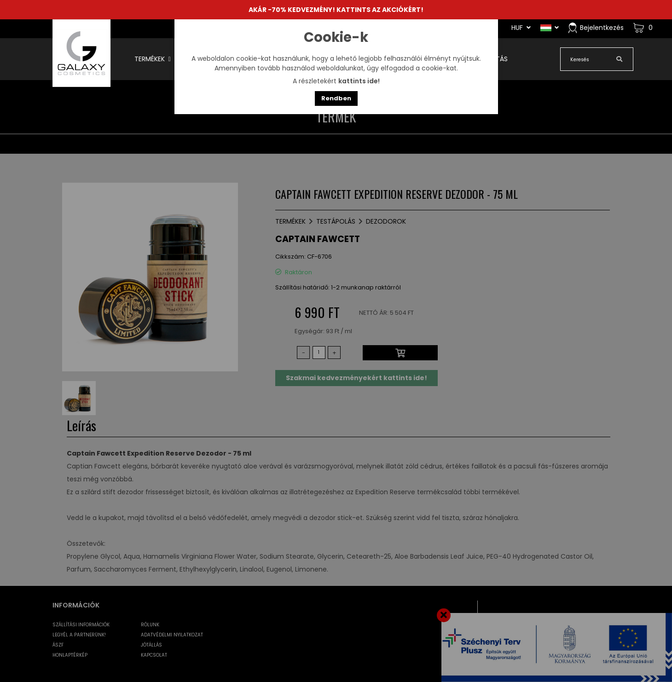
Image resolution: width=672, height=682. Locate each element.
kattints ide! (359, 81)
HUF (521, 27)
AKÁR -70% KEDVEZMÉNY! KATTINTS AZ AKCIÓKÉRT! (336, 9)
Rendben (336, 98)
